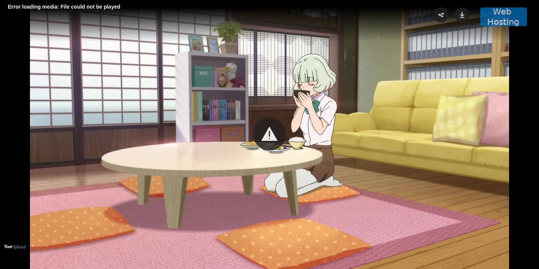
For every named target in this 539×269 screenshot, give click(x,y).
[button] (269, 134)
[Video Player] (269, 134)
